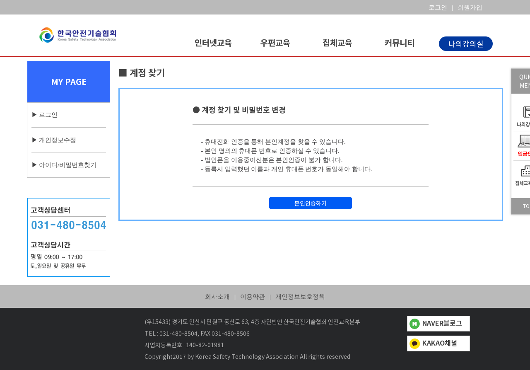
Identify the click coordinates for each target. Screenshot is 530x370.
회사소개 (217, 296)
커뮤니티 (399, 42)
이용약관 (252, 296)
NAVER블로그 (436, 323)
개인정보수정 (57, 140)
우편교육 (275, 42)
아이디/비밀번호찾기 (67, 165)
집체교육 (337, 42)
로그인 (48, 114)
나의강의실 (466, 43)
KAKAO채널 (433, 343)
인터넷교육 (213, 42)
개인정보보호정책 (300, 296)
